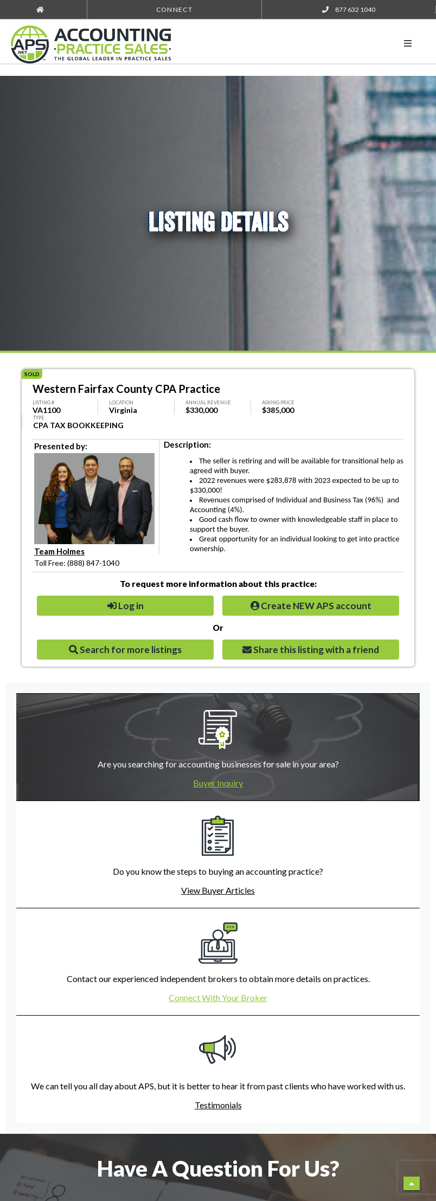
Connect (174, 9)
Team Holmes (59, 551)
